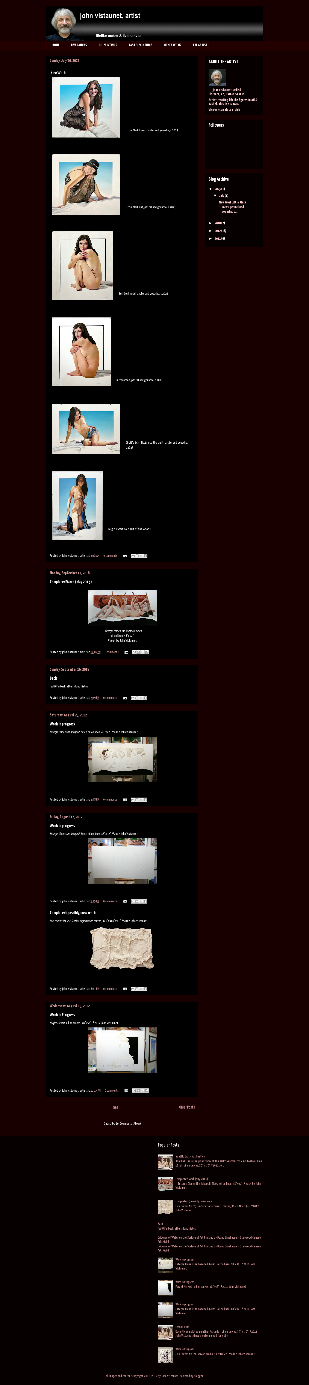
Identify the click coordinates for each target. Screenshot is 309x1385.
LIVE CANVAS (79, 45)
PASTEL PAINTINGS (140, 45)
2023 (218, 189)
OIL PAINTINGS (108, 45)
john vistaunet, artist (227, 90)
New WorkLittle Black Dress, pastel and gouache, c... (232, 207)
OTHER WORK (172, 45)
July (222, 196)
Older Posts (187, 1107)
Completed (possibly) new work (73, 913)
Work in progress (62, 724)
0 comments (110, 555)
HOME (55, 45)
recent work (182, 1327)
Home (114, 1107)
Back (53, 678)
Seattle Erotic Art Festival (190, 1156)
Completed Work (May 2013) (71, 582)
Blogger (198, 1376)
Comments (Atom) (130, 1123)
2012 (218, 231)
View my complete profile (224, 110)
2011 (218, 239)
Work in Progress (62, 1015)
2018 (218, 223)
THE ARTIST (200, 45)
